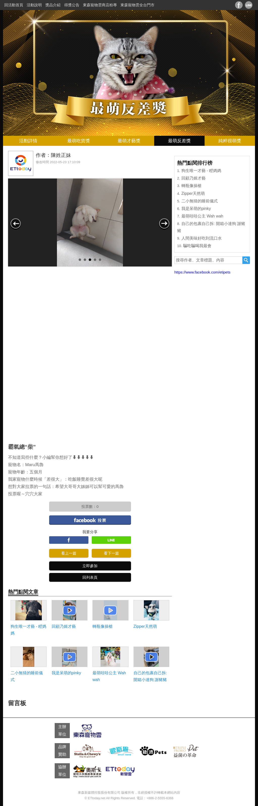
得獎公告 (71, 5)
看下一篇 (111, 553)
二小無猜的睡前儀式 (27, 676)
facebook (90, 519)
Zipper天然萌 (145, 626)
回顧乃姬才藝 (64, 626)
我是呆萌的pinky (66, 673)
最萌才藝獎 (129, 140)
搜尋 (246, 260)
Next (164, 223)
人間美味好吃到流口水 (201, 238)
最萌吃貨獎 (78, 140)
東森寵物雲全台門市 (137, 5)
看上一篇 (68, 553)
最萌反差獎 (179, 140)
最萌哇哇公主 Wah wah (109, 676)
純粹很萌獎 (229, 140)
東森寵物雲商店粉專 (100, 5)
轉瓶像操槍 (102, 626)
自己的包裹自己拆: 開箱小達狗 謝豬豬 (150, 676)
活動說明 (34, 5)
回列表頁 (90, 577)
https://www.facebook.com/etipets (202, 272)
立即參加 (90, 566)
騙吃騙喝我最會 (197, 246)
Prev (15, 223)
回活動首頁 (13, 5)
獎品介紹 (52, 5)
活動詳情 (28, 140)
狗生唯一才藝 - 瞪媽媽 (28, 629)
